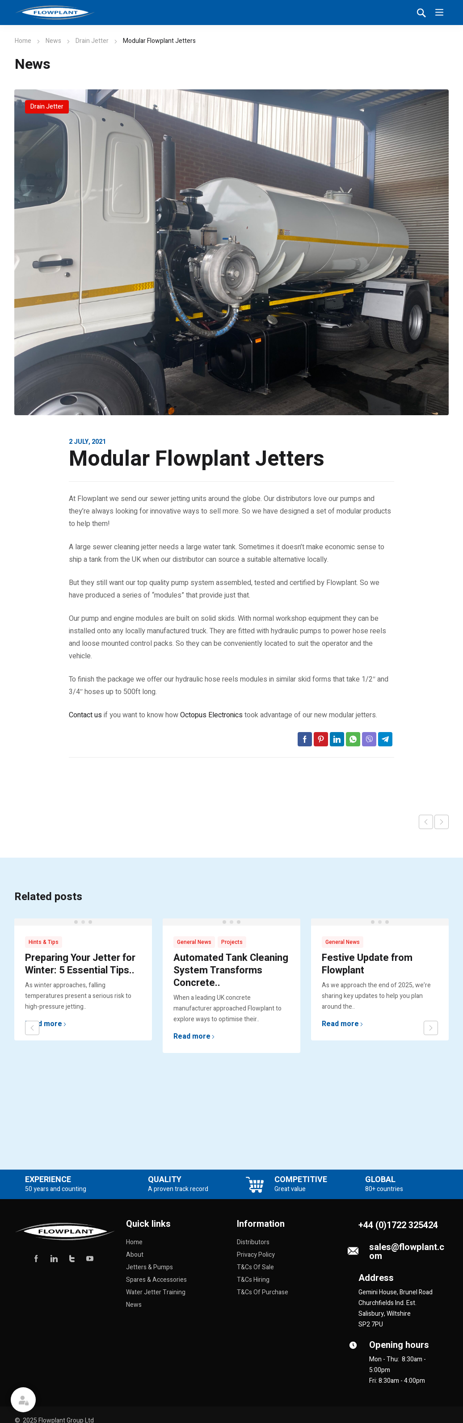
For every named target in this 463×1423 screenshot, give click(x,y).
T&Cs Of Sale (255, 1267)
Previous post (426, 822)
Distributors (253, 1242)
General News (194, 942)
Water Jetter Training (155, 1292)
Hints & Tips (44, 942)
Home (23, 41)
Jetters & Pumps (149, 1267)
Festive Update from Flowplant (367, 964)
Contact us (85, 715)
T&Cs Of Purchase (262, 1292)
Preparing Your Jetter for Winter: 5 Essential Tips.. (80, 964)
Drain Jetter (92, 41)
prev (32, 1028)
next (431, 1028)
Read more (46, 1023)
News (53, 41)
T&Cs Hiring (253, 1279)
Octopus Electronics (210, 715)
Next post (441, 822)
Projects (232, 942)
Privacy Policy (256, 1254)
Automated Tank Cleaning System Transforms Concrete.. (230, 970)
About (134, 1254)
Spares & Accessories (156, 1279)
